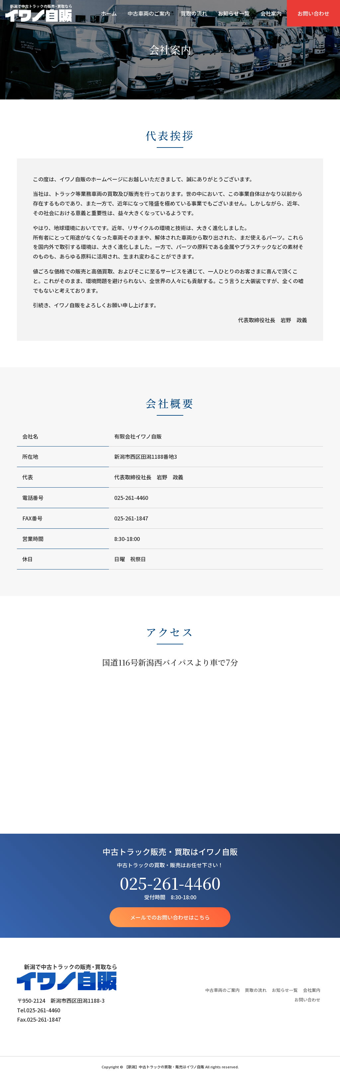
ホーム (109, 13)
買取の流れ (194, 13)
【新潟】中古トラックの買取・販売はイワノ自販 (38, 13)
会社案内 (271, 13)
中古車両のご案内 (149, 13)
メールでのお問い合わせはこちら (170, 917)
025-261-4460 (170, 882)
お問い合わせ (313, 13)
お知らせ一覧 (234, 13)
